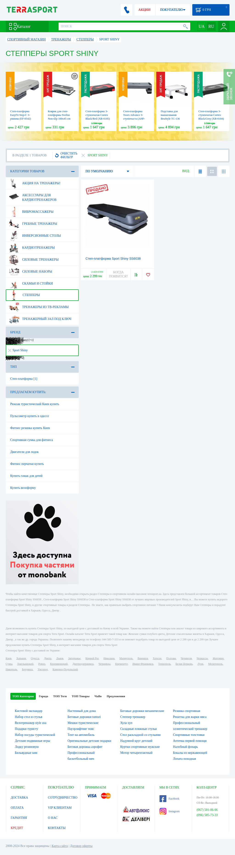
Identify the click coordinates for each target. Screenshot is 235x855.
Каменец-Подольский (65, 669)
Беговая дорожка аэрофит (84, 746)
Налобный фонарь (185, 746)
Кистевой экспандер (28, 711)
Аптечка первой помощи (190, 741)
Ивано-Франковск (142, 663)
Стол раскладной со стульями (140, 735)
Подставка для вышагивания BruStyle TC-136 (170, 115)
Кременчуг (121, 663)
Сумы (9, 663)
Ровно (41, 663)
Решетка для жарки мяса (190, 717)
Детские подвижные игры (32, 741)
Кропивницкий (58, 663)
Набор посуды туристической (35, 735)
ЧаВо (98, 696)
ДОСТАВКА (19, 797)
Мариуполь (126, 658)
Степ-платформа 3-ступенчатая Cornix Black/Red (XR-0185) (98, 115)
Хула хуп (126, 723)
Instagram (169, 811)
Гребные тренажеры (33, 224)
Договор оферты (81, 846)
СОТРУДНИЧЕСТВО (63, 797)
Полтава (171, 658)
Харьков (21, 658)
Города (43, 696)
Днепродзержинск (83, 663)
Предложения (116, 696)
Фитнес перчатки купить (27, 464)
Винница (142, 658)
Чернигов (186, 658)
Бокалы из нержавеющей (190, 752)
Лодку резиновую (27, 746)
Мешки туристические (82, 723)
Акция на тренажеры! (35, 183)
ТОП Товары (81, 696)
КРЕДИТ (17, 828)
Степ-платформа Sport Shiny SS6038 (113, 258)
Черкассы (202, 658)
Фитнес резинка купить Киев (30, 428)
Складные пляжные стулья (138, 729)
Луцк (200, 663)
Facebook (169, 798)
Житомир (218, 658)
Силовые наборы (30, 271)
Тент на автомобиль (81, 735)
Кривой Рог (91, 658)
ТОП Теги (60, 696)
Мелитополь (215, 663)
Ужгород (43, 669)
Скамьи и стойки (31, 283)
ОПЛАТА (17, 807)
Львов (59, 658)
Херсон (157, 658)
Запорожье (74, 658)
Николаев (109, 658)
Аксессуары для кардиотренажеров (33, 196)
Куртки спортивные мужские (140, 746)
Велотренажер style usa (30, 723)
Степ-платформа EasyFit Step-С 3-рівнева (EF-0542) (20, 115)
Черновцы (104, 663)
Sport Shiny (18, 350)
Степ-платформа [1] (23, 378)
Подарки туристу (26, 729)
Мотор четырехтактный (136, 752)
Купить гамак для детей (26, 476)
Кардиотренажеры (32, 247)
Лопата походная (184, 758)
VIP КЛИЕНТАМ (60, 807)
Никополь (11, 669)
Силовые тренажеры (34, 259)
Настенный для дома (81, 711)
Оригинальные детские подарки (89, 741)
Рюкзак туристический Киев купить (34, 404)
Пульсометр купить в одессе (29, 416)
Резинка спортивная (186, 711)
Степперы (24, 295)
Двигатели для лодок (24, 452)
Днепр (47, 658)
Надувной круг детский (136, 741)
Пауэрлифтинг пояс (80, 729)
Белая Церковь (184, 663)
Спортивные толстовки (188, 735)
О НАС (53, 818)
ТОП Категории (23, 696)
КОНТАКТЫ (57, 828)
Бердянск (27, 669)
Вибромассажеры (31, 212)
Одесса (35, 658)
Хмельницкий (25, 663)
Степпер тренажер (132, 717)
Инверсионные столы (35, 235)
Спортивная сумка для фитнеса (31, 440)
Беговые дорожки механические (142, 711)
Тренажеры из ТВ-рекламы (39, 307)
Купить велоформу (23, 487)
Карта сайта (60, 846)
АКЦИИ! (144, 10)
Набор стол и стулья (28, 717)
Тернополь (164, 663)
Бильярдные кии (26, 752)
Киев (8, 658)
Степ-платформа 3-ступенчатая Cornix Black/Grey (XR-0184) (211, 115)
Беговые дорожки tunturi (84, 717)
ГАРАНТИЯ (19, 818)
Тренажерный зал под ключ (40, 319)
